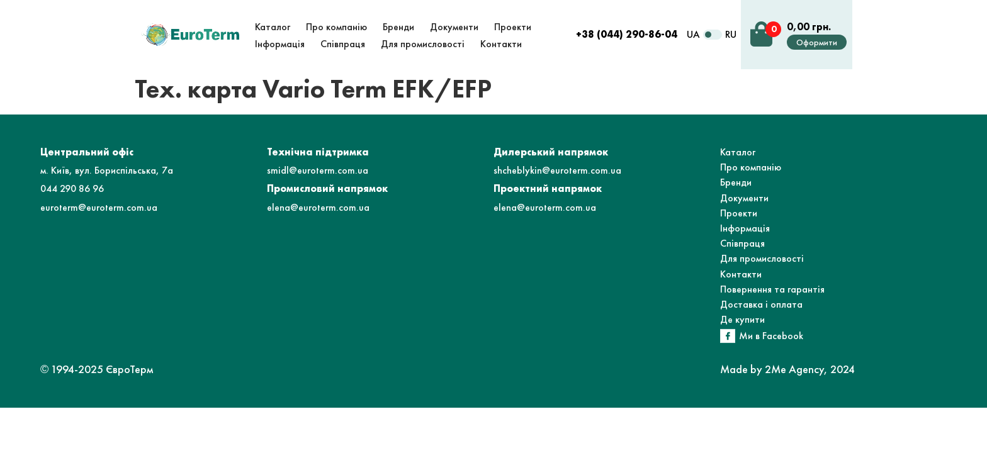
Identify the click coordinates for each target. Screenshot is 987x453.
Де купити (742, 319)
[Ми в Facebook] (727, 336)
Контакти (741, 274)
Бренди (736, 182)
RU (730, 34)
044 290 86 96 (72, 188)
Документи (744, 197)
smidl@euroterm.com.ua (317, 170)
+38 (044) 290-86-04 (626, 34)
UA (693, 34)
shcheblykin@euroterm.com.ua (557, 170)
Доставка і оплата (761, 304)
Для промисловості (762, 258)
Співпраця (742, 243)
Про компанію (750, 167)
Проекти (738, 213)
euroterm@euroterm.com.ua (98, 207)
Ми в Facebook (771, 335)
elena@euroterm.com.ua (318, 207)
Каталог (737, 152)
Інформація (745, 228)
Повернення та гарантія (772, 289)
